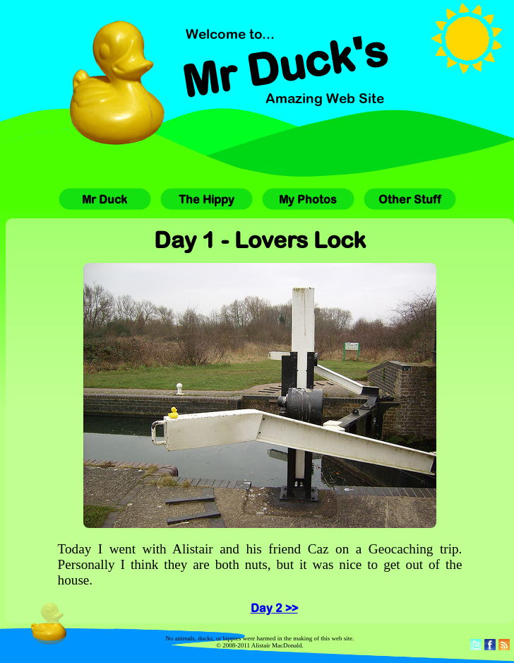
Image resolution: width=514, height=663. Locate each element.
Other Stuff (409, 199)
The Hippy (206, 199)
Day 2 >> (274, 608)
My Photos (308, 199)
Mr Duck (104, 199)
